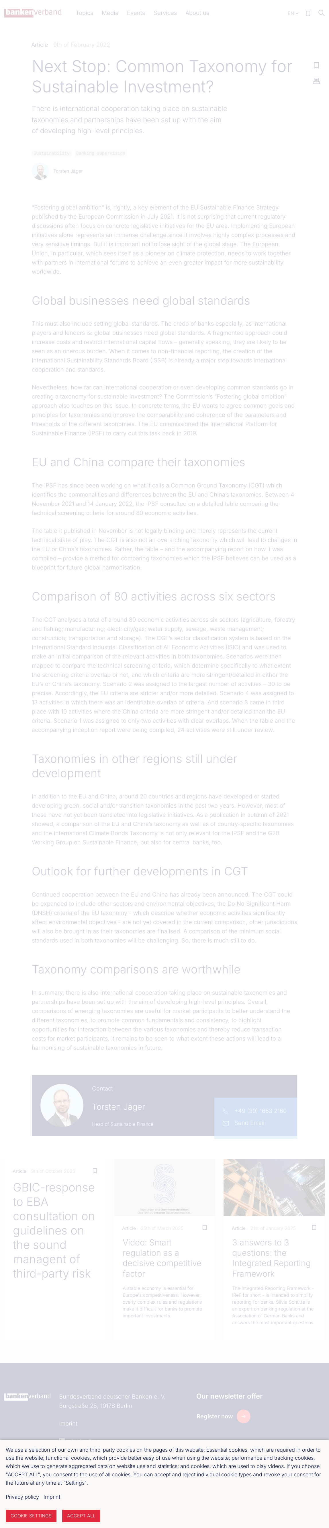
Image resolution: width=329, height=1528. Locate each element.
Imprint (52, 1497)
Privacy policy (22, 1497)
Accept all (81, 1516)
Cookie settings (31, 1516)
